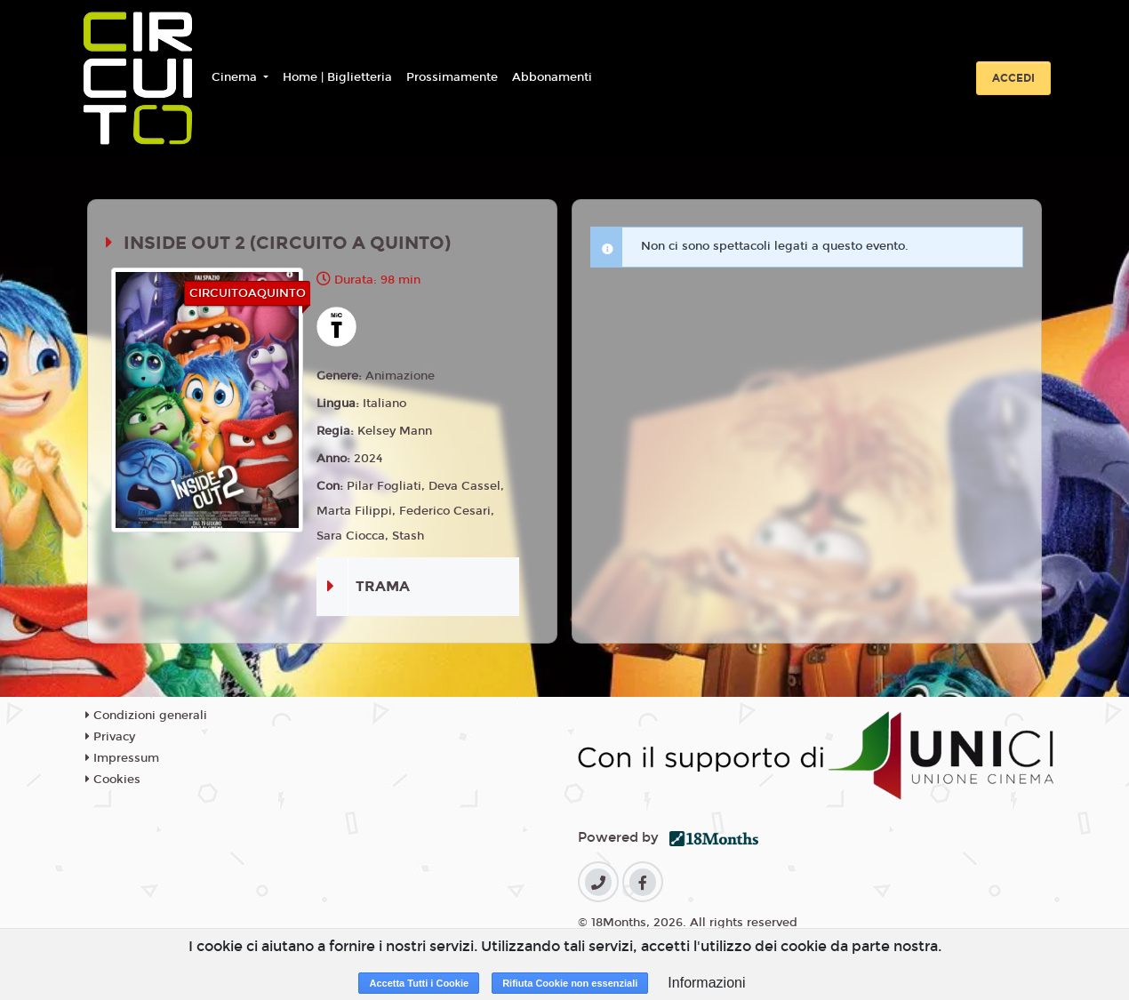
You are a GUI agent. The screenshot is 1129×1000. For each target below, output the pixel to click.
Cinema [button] (236, 77)
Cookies (112, 779)
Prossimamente (452, 77)
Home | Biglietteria (337, 77)
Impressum (122, 758)
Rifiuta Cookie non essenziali (569, 983)
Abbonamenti (552, 77)
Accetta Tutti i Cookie (418, 983)
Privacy (110, 737)
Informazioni (706, 982)
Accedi (1013, 78)
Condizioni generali (146, 715)
